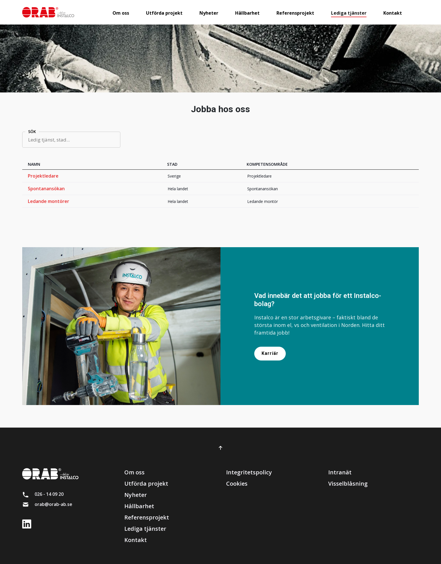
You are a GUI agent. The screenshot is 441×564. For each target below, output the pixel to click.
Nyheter (135, 495)
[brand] (48, 12)
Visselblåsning (348, 483)
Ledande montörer (48, 201)
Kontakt (135, 540)
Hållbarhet (139, 506)
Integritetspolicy (249, 472)
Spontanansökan (46, 188)
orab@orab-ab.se (53, 504)
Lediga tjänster (145, 528)
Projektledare (43, 176)
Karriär (270, 353)
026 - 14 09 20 (49, 494)
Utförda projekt (146, 483)
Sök (32, 131)
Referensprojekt (146, 517)
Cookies (237, 483)
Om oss (134, 472)
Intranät (340, 472)
